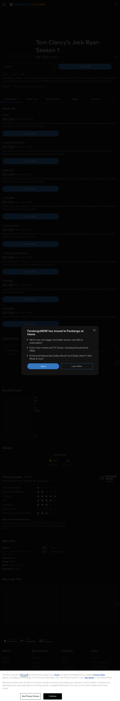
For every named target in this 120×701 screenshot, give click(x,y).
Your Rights (89, 677)
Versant (24, 675)
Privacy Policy (99, 675)
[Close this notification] (94, 330)
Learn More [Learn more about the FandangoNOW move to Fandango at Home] (77, 366)
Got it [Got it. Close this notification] (43, 366)
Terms (57, 675)
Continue (53, 696)
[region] (60, 686)
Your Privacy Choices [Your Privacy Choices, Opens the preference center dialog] (30, 696)
